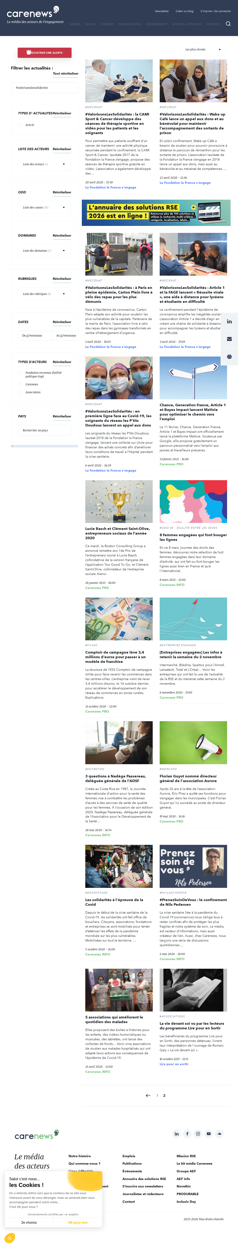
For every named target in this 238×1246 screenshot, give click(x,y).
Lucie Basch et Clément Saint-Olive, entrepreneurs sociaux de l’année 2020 (117, 533)
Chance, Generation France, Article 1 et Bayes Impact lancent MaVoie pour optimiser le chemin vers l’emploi (193, 412)
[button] (9, 1238)
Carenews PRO (171, 464)
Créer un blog (185, 11)
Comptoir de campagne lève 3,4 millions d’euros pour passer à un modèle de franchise (115, 657)
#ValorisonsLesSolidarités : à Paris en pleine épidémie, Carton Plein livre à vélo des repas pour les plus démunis (118, 294)
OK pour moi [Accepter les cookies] (78, 1223)
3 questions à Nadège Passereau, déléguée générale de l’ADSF (115, 778)
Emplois (214, 24)
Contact (128, 1201)
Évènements (156, 24)
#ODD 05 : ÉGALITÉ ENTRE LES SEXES (189, 527)
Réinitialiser (62, 235)
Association (33, 392)
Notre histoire (80, 1156)
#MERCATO (168, 769)
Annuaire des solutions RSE (144, 1179)
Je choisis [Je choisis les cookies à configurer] (29, 1223)
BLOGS (90, 24)
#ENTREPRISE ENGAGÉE (178, 645)
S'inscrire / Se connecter (216, 11)
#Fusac (91, 645)
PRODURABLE (188, 1194)
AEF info (183, 1179)
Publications (129, 24)
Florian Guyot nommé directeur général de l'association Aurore (188, 778)
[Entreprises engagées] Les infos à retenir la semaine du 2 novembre (191, 654)
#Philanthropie (173, 892)
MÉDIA (75, 24)
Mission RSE (186, 1156)
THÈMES (106, 24)
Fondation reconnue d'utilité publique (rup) (44, 374)
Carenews (32, 384)
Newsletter (162, 11)
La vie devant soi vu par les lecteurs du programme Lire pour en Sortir (192, 1025)
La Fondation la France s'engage (110, 187)
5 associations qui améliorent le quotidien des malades (114, 1019)
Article (30, 125)
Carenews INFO (172, 585)
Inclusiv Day (186, 1201)
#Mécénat (93, 107)
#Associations (172, 1016)
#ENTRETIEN (94, 769)
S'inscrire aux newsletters (142, 1186)
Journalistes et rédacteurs (143, 1194)
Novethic (184, 1186)
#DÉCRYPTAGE (96, 892)
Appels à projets (187, 24)
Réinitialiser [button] (62, 113)
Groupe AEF (186, 1171)
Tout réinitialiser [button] (65, 73)
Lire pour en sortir (174, 1064)
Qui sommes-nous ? (84, 1163)
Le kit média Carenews (194, 1163)
